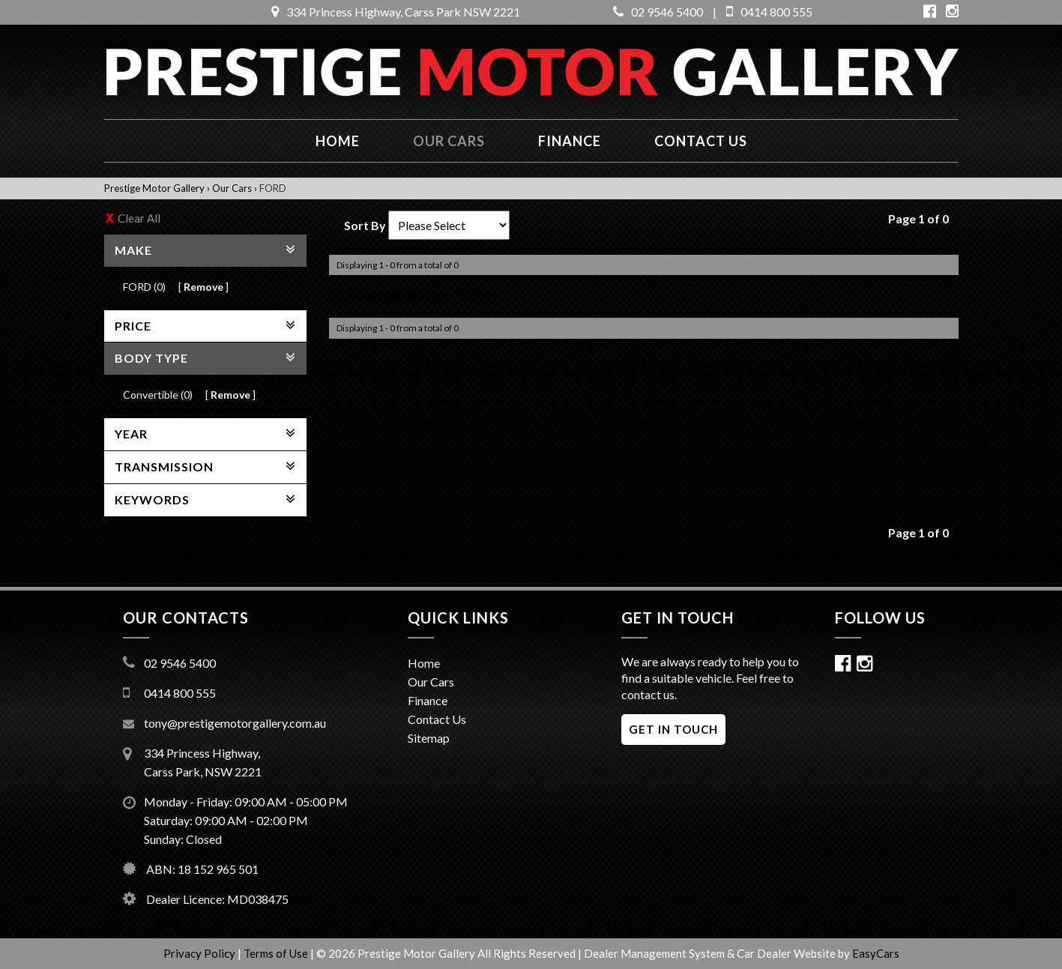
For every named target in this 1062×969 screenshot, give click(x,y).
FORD (272, 188)
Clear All (139, 218)
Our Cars (449, 141)
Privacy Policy (200, 953)
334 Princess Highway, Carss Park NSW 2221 (395, 11)
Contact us (700, 141)
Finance (569, 141)
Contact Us (437, 719)
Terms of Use (277, 953)
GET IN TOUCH (673, 729)
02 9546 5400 (658, 11)
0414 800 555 (769, 11)
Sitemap (429, 738)
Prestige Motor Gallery (154, 188)
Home (338, 141)
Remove (203, 286)
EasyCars (875, 953)
